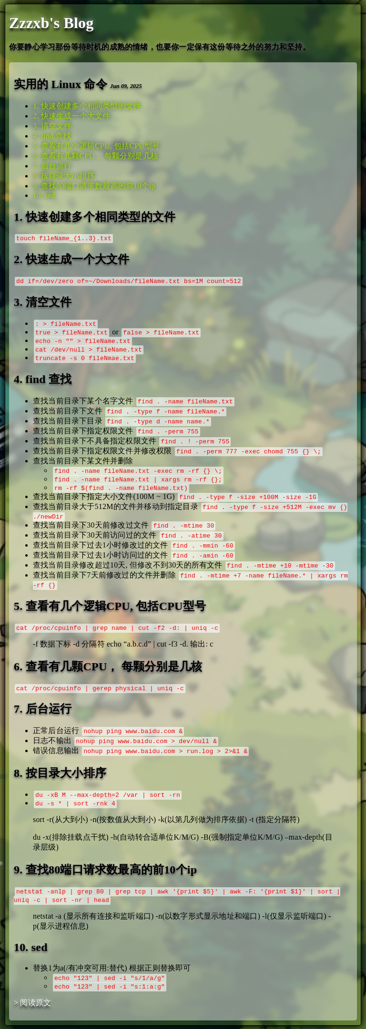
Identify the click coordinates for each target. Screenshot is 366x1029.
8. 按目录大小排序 (64, 176)
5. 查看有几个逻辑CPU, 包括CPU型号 (96, 146)
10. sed (44, 195)
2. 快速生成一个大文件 (71, 116)
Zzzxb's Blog (51, 22)
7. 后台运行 (52, 166)
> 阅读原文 (32, 1003)
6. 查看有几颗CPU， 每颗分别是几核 (95, 156)
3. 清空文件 (52, 126)
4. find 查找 (52, 136)
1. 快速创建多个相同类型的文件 (87, 106)
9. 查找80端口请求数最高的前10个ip (94, 186)
